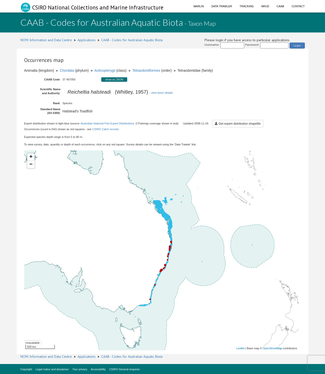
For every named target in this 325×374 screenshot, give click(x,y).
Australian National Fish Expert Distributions (107, 123)
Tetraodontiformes (146, 70)
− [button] (30, 164)
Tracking (247, 6)
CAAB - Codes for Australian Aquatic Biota (132, 40)
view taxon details (162, 92)
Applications (87, 40)
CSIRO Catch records (105, 129)
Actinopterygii (104, 70)
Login (297, 45)
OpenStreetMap (272, 348)
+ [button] (30, 157)
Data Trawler (221, 6)
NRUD (265, 6)
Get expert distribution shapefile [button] (238, 123)
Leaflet (240, 348)
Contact (298, 6)
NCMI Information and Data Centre (46, 40)
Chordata (67, 70)
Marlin (199, 6)
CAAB (280, 6)
